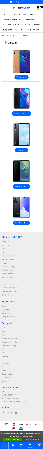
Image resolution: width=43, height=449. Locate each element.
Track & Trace (7, 270)
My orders (6, 309)
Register (5, 306)
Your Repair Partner (9, 291)
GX (4, 14)
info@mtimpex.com (10, 398)
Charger (36, 24)
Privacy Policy (7, 284)
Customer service (9, 256)
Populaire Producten (10, 342)
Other (36, 30)
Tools (32, 14)
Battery (17, 14)
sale (29, 30)
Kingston (30, 19)
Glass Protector (10, 19)
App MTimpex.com (9, 273)
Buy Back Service (8, 295)
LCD (9, 14)
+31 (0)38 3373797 (9, 395)
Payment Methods (9, 259)
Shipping (5, 263)
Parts (25, 14)
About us (5, 242)
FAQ (3, 281)
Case (21, 19)
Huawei (25, 35)
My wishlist (6, 313)
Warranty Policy (8, 266)
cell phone (7, 30)
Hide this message (12, 439)
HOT (17, 30)
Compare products (9, 317)
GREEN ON (18, 24)
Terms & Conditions (10, 288)
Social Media (7, 277)
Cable (27, 24)
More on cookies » (32, 439)
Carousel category (9, 345)
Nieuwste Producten (10, 338)
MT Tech (7, 24)
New (23, 30)
